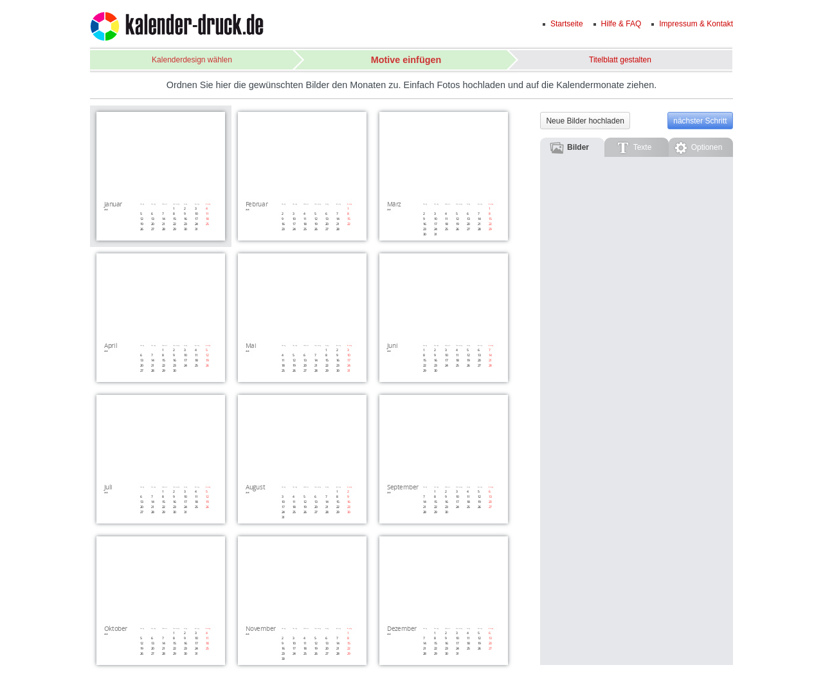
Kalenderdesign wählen (192, 59)
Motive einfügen (406, 60)
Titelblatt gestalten (620, 59)
